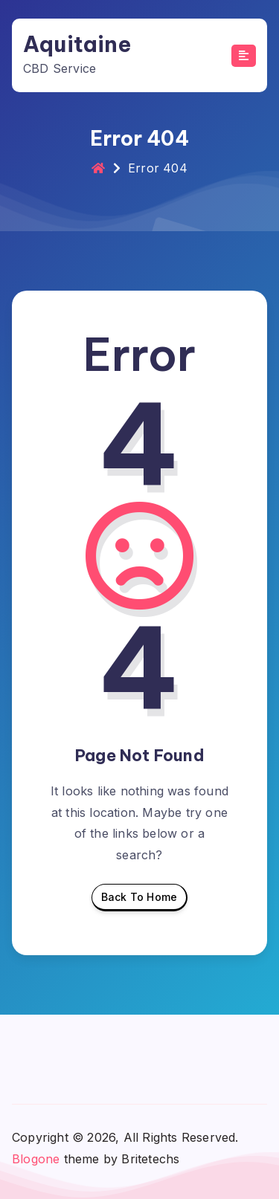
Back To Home (139, 901)
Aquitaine (77, 44)
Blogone (36, 1158)
